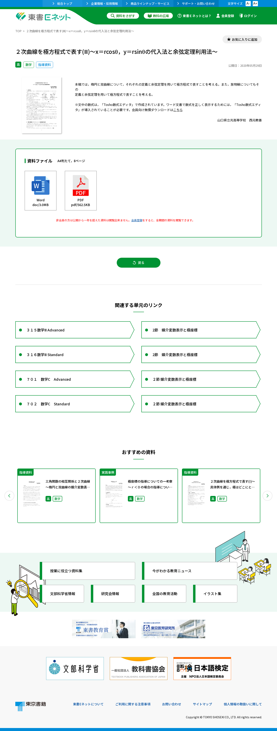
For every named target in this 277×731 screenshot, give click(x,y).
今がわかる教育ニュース (171, 570)
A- (248, 3)
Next (267, 496)
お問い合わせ (171, 704)
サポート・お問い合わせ (196, 3)
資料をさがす (123, 15)
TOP (18, 31)
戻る (138, 262)
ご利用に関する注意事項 (132, 704)
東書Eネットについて (88, 704)
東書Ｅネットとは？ (194, 15)
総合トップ (62, 3)
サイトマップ (202, 704)
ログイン (248, 15)
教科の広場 (158, 15)
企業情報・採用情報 (102, 3)
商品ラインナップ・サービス (147, 3)
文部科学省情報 (62, 593)
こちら (178, 109)
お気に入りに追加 (244, 39)
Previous (9, 496)
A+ (255, 3)
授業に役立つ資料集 (66, 570)
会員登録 (225, 15)
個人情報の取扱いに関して (243, 704)
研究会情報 (110, 593)
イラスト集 (212, 593)
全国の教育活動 (164, 593)
